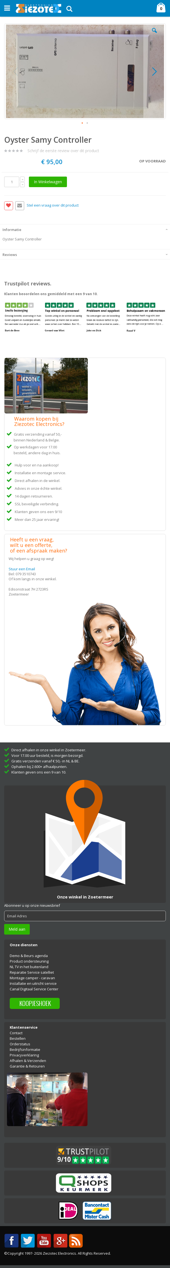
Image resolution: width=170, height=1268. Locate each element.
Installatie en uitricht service (33, 983)
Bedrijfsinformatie (25, 1049)
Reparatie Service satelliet (32, 972)
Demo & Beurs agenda (29, 955)
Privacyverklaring (24, 1055)
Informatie (11, 229)
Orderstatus (20, 1043)
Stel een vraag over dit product (53, 205)
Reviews (9, 254)
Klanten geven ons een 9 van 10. (38, 772)
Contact (16, 1032)
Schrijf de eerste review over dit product (63, 150)
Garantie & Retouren (27, 1066)
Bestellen (18, 1038)
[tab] (85, 229)
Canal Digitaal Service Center (34, 988)
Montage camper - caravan (32, 977)
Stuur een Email (22, 568)
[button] (154, 35)
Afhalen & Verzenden (28, 1060)
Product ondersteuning (29, 961)
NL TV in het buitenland (29, 966)
